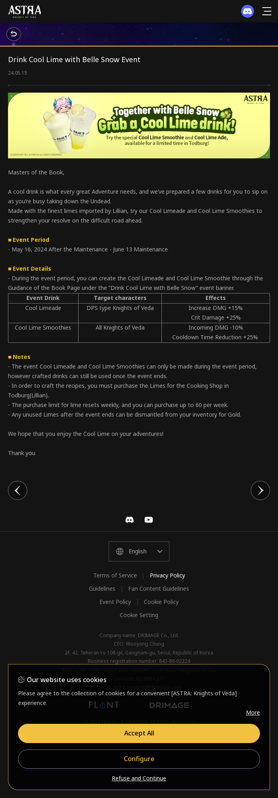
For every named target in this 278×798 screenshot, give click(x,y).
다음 (260, 490)
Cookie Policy (161, 602)
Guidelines (102, 588)
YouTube (148, 519)
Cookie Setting (139, 615)
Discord (129, 519)
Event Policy (115, 602)
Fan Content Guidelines (158, 588)
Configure (139, 758)
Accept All (139, 733)
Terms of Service (115, 575)
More (253, 712)
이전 (17, 490)
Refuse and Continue (139, 778)
